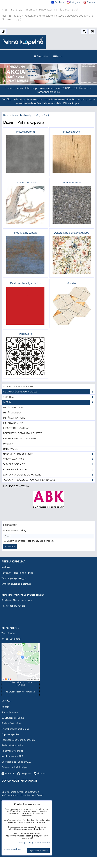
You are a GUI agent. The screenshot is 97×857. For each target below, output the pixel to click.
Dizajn (49, 402)
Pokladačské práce (11, 723)
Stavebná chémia (49, 459)
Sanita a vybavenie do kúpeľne (49, 474)
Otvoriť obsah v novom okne (20, 692)
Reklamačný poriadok (12, 745)
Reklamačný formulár (12, 751)
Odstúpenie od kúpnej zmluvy (16, 762)
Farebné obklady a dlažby (19, 438)
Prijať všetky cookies (38, 851)
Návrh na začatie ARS (12, 756)
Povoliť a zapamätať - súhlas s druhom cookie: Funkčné (21, 682)
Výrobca (49, 397)
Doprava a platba (10, 734)
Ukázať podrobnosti (13, 849)
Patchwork (10, 449)
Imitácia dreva (12, 412)
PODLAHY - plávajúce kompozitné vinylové (49, 479)
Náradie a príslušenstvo (49, 454)
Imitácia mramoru (14, 417)
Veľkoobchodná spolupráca (15, 729)
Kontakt (5, 707)
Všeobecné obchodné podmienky (18, 740)
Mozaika (8, 443)
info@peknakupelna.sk (19, 584)
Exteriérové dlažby (49, 469)
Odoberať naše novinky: (15, 530)
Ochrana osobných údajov (15, 767)
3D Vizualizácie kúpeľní (13, 718)
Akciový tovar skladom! (18, 386)
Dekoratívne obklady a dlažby (22, 433)
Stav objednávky (10, 712)
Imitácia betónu (13, 407)
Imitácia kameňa (13, 423)
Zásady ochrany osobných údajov (34, 842)
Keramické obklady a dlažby (49, 391)
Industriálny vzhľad (16, 428)
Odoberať (10, 546)
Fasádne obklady (49, 464)
